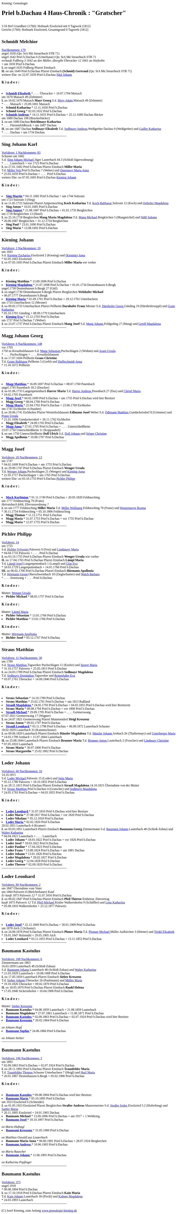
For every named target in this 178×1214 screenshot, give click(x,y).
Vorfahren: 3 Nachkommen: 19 (21, 248)
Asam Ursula (107, 351)
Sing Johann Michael (21, 159)
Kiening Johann (66, 177)
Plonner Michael (99, 931)
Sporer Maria (88, 665)
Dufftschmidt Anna (70, 361)
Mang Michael (88, 217)
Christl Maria (132, 391)
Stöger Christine (96, 433)
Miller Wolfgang (72, 508)
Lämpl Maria (20, 611)
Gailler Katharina (150, 128)
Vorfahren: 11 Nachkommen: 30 (22, 658)
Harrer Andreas (82, 391)
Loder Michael (17, 778)
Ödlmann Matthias (117, 412)
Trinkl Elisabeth (164, 931)
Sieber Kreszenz (22, 1006)
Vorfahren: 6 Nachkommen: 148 (22, 344)
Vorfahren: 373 (11, 1182)
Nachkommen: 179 (14, 50)
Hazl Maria (88, 1072)
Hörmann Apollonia (24, 634)
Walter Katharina (12, 832)
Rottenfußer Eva (64, 675)
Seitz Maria (65, 778)
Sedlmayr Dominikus (21, 675)
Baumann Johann (117, 829)
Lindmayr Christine (156, 740)
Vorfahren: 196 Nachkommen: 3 (22, 1058)
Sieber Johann (16, 980)
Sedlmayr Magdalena (83, 789)
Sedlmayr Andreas (76, 128)
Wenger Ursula (21, 593)
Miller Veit (14, 170)
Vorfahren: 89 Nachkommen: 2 (21, 884)
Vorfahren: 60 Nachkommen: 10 (22, 771)
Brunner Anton (98, 740)
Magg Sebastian (50, 351)
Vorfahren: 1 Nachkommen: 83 (21, 152)
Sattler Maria (10, 1109)
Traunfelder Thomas (20, 1072)
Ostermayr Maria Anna (74, 170)
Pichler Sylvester (18, 549)
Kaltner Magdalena (70, 1196)
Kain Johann (15, 1196)
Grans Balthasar (17, 361)
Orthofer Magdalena (155, 203)
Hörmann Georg (17, 574)
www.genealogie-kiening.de (59, 1210)
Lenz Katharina (115, 902)
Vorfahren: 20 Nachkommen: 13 (22, 457)
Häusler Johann (102, 733)
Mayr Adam (66, 100)
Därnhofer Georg (113, 306)
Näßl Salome (149, 217)
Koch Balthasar (102, 203)
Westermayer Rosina (133, 508)
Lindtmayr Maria (68, 549)
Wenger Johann (17, 471)
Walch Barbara (90, 574)
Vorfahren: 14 (10, 542)
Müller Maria (73, 980)
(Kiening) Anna (75, 255)
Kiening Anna (76, 471)
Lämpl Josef (15, 563)
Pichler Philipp (65, 478)
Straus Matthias (17, 665)
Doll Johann (73, 433)
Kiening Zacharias (19, 255)
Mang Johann (95, 323)
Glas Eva (72, 563)
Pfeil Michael (46, 902)
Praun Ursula (10, 416)
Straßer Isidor (119, 1105)
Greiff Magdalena (150, 323)
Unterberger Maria (163, 733)
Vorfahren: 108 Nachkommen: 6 (22, 959)
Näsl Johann (64, 74)
